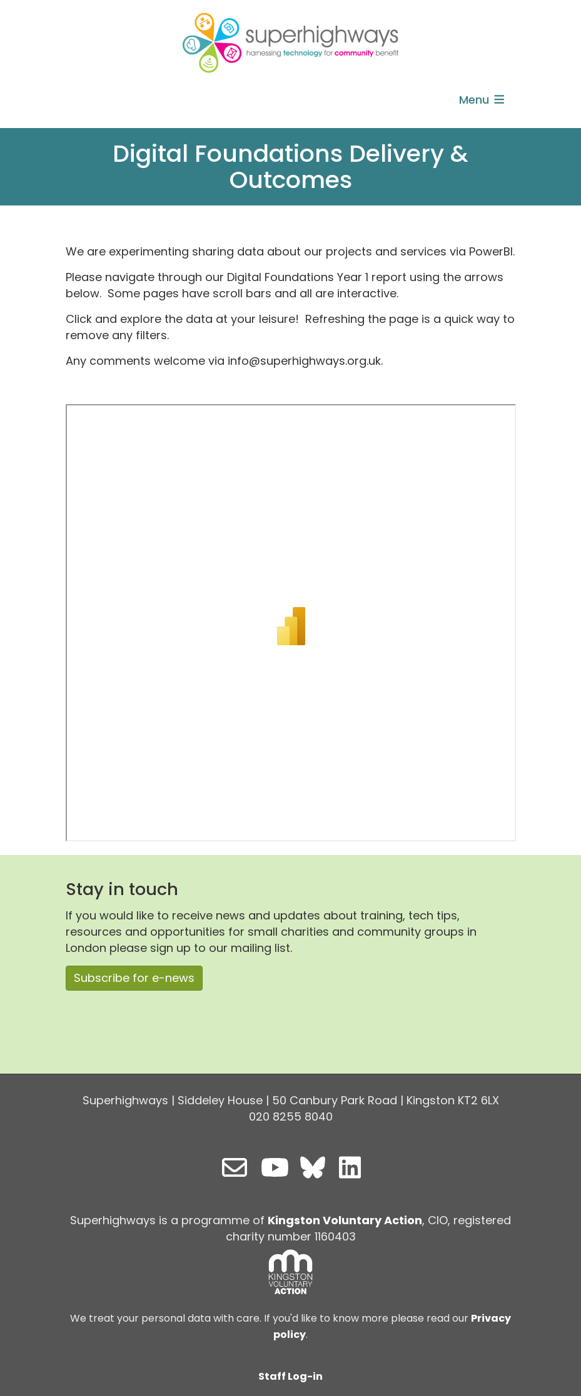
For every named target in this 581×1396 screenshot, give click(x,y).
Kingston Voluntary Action (345, 1220)
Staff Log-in (290, 1376)
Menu (483, 99)
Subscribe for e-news (134, 978)
